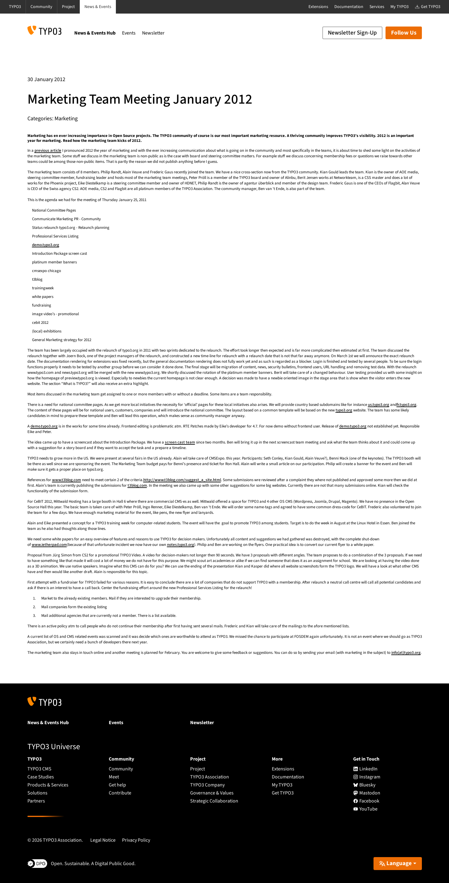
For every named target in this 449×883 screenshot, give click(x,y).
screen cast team (180, 442)
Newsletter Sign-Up (352, 33)
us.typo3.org (378, 404)
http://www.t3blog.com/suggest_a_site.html (182, 480)
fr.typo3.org (406, 404)
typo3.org (344, 410)
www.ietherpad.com (49, 544)
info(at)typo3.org (406, 652)
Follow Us (403, 33)
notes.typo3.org (180, 544)
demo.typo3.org (45, 245)
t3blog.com (137, 485)
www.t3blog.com (66, 480)
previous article (48, 150)
